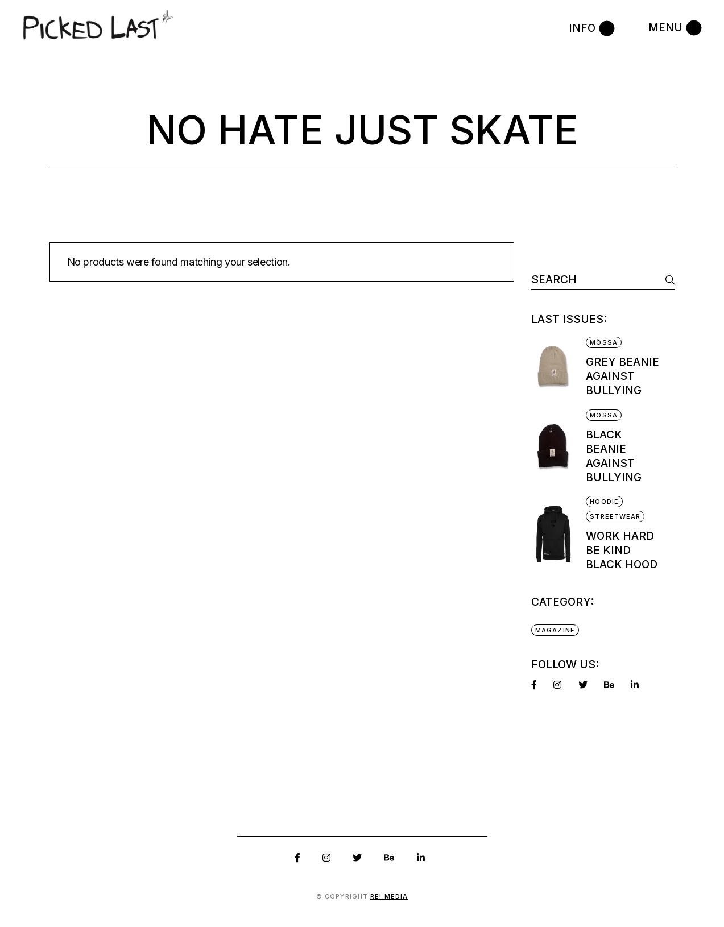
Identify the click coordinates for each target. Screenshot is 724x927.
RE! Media (389, 896)
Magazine (555, 630)
